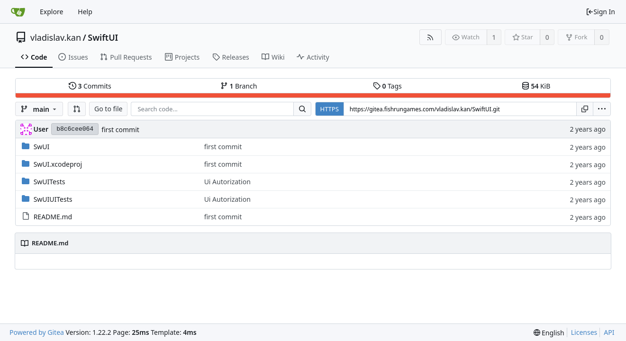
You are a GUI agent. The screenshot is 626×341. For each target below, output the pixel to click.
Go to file (108, 108)
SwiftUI (103, 37)
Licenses (584, 332)
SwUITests (49, 181)
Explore (51, 11)
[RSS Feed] (430, 37)
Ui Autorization (227, 181)
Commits (90, 85)
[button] (77, 109)
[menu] (602, 109)
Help (85, 11)
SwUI (42, 146)
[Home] (18, 11)
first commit (120, 129)
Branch (238, 85)
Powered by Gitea (36, 332)
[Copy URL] (584, 109)
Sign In (600, 11)
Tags (387, 85)
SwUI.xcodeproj (58, 164)
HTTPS (329, 109)
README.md (53, 216)
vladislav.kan (55, 37)
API (609, 332)
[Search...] (302, 109)
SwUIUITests (53, 199)
